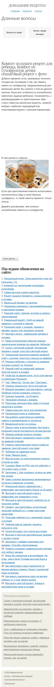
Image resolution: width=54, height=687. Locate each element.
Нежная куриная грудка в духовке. (23, 434)
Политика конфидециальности (14, 679)
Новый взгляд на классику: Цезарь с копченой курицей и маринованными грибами (23, 612)
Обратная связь (9, 683)
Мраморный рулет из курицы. (21, 424)
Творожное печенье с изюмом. (21, 400)
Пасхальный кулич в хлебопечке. (23, 413)
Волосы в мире (14, 32)
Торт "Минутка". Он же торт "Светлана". (26, 382)
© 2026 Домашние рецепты (13, 672)
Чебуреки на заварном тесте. (20, 451)
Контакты (7, 676)
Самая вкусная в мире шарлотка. (22, 292)
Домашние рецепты (27, 5)
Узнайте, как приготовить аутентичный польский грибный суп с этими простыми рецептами (23, 510)
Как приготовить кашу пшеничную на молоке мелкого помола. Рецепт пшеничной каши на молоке (25, 569)
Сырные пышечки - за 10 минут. (22, 396)
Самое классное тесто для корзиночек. (26, 410)
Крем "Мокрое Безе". (16, 455)
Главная (15, 11)
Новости (27, 11)
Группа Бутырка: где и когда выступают (26, 531)
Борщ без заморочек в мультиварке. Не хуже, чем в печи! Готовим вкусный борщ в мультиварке (24, 559)
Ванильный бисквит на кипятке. (21, 303)
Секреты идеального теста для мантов (26, 386)
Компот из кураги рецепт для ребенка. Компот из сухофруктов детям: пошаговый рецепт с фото (26, 68)
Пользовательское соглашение (22, 676)
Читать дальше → (10, 259)
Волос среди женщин (39, 32)
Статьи (38, 11)
